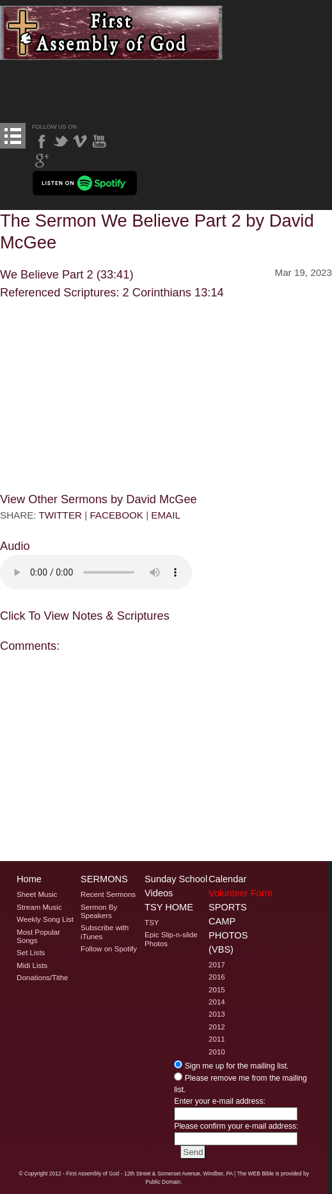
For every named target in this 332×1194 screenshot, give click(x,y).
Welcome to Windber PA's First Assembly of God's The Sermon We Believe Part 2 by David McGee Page (111, 33)
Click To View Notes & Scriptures (85, 615)
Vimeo (80, 141)
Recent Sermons (108, 894)
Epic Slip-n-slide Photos (171, 939)
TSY (152, 922)
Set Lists (31, 952)
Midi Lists (32, 965)
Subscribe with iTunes (105, 932)
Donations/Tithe (42, 977)
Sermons (104, 879)
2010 (217, 1052)
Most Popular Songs (38, 936)
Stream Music (39, 907)
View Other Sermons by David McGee (98, 499)
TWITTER (60, 515)
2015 (217, 990)
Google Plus (41, 160)
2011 (217, 1039)
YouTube (99, 141)
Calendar (227, 879)
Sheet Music (37, 894)
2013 (217, 1014)
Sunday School (176, 879)
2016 (217, 977)
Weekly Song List (45, 919)
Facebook (41, 141)
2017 (217, 965)
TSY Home (169, 907)
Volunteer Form (241, 893)
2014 (217, 1002)
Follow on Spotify (109, 949)
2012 (217, 1027)
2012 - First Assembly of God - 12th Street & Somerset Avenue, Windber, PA (141, 1173)
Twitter (60, 141)
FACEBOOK (116, 515)
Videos (159, 893)
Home (29, 879)
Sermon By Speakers (99, 911)
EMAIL (165, 515)
